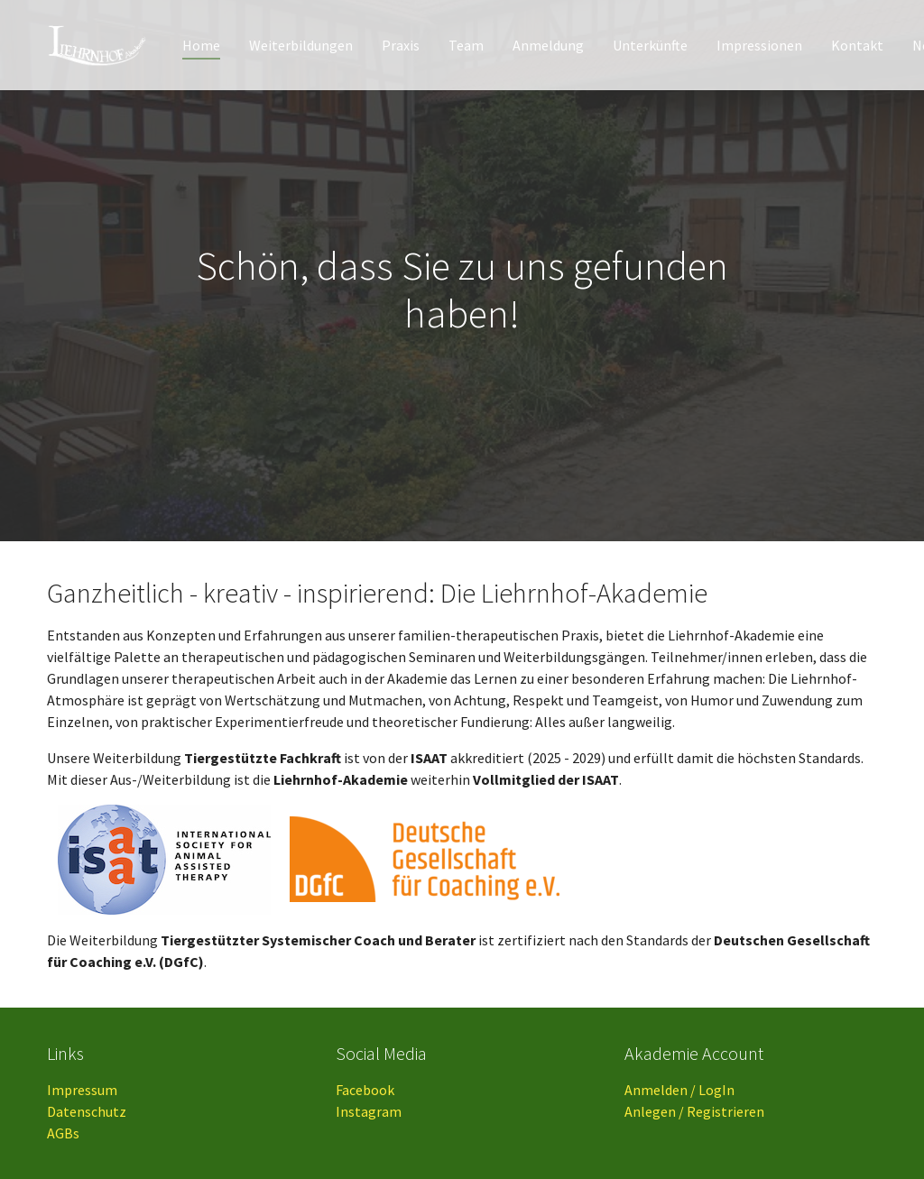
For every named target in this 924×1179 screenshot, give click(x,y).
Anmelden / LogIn (679, 1090)
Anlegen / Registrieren (694, 1111)
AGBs (63, 1133)
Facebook (365, 1090)
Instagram (369, 1111)
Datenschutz (86, 1111)
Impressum (82, 1090)
